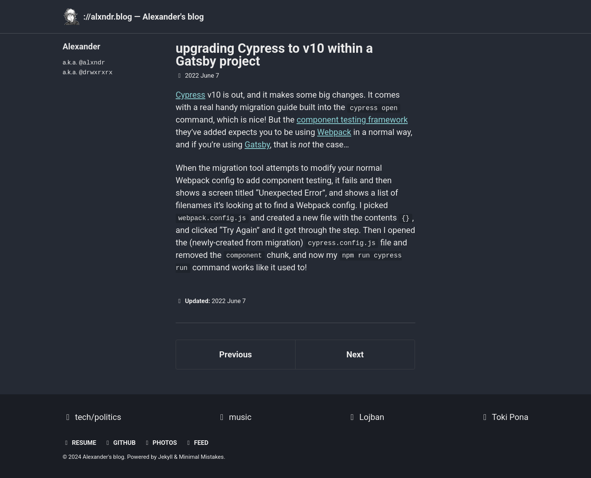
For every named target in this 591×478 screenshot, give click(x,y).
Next (355, 354)
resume (79, 442)
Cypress (190, 95)
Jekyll (165, 456)
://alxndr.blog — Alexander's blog (143, 16)
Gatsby (257, 144)
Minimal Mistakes (201, 456)
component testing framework (352, 119)
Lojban (365, 417)
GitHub (120, 442)
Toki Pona (503, 417)
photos (160, 442)
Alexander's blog (103, 456)
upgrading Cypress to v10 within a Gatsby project (274, 55)
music (234, 417)
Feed (196, 442)
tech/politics (92, 417)
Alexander (81, 46)
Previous (235, 354)
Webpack (334, 132)
